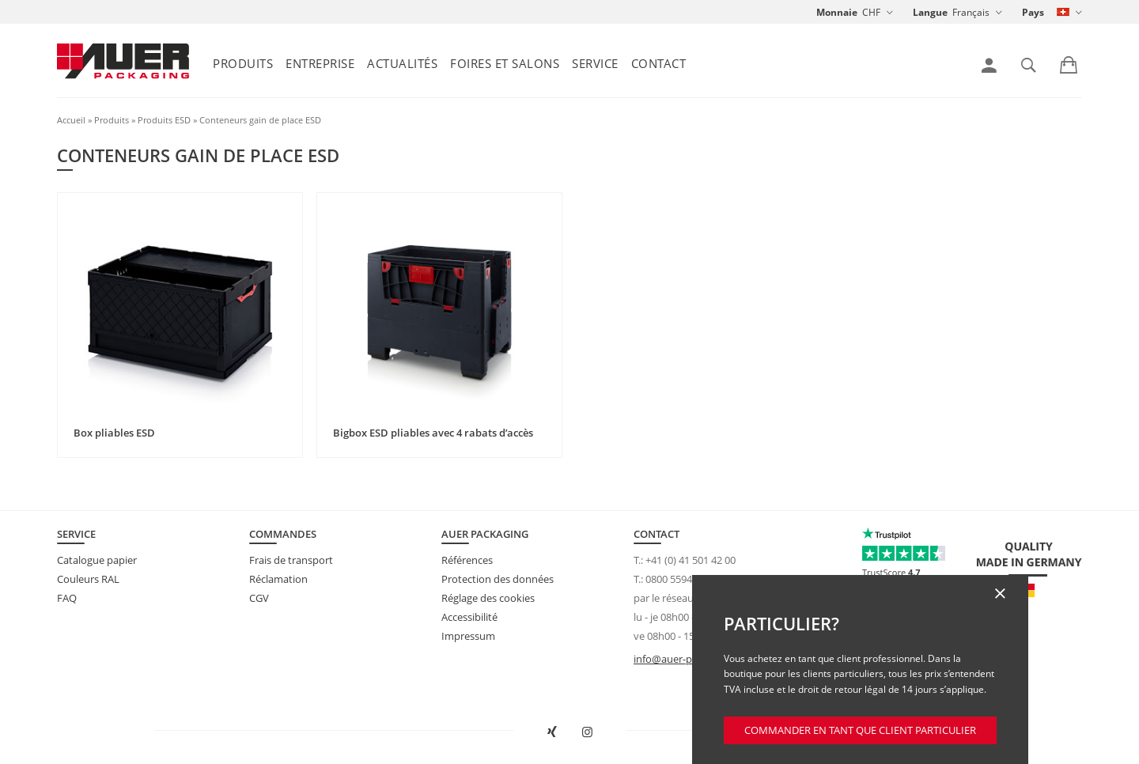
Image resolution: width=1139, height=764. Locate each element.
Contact (659, 63)
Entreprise (320, 63)
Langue (930, 12)
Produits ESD (164, 120)
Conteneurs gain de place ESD (260, 120)
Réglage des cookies (488, 598)
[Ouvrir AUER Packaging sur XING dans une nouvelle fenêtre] (552, 732)
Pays (1033, 12)
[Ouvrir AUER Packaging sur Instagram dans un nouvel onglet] (587, 732)
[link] (989, 66)
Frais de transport (291, 560)
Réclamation (278, 579)
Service (595, 63)
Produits (243, 63)
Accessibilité (469, 617)
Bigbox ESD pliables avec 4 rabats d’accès (433, 432)
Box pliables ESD (114, 432)
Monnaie (836, 12)
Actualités (402, 63)
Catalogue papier (97, 560)
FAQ (67, 598)
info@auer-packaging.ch (690, 659)
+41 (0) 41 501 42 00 (690, 560)
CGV (259, 598)
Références (467, 560)
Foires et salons (504, 63)
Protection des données (497, 579)
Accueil (71, 120)
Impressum (468, 636)
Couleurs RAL (88, 579)
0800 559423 (674, 579)
